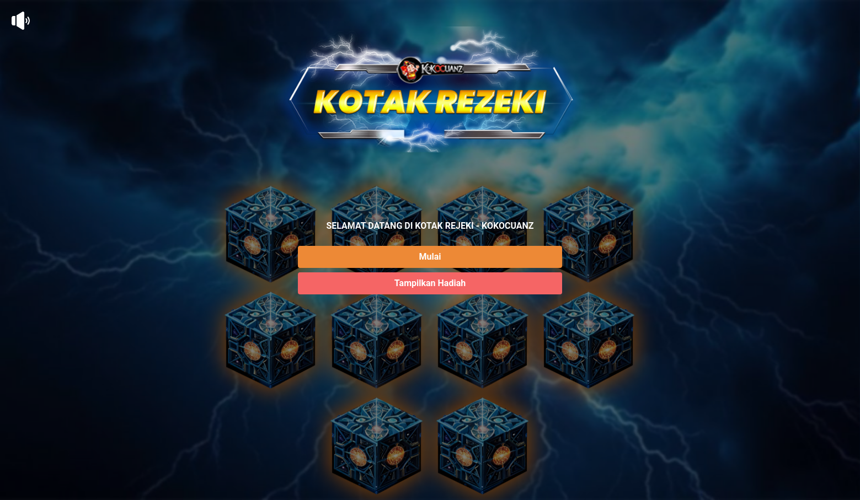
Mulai (430, 256)
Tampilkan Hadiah (430, 283)
